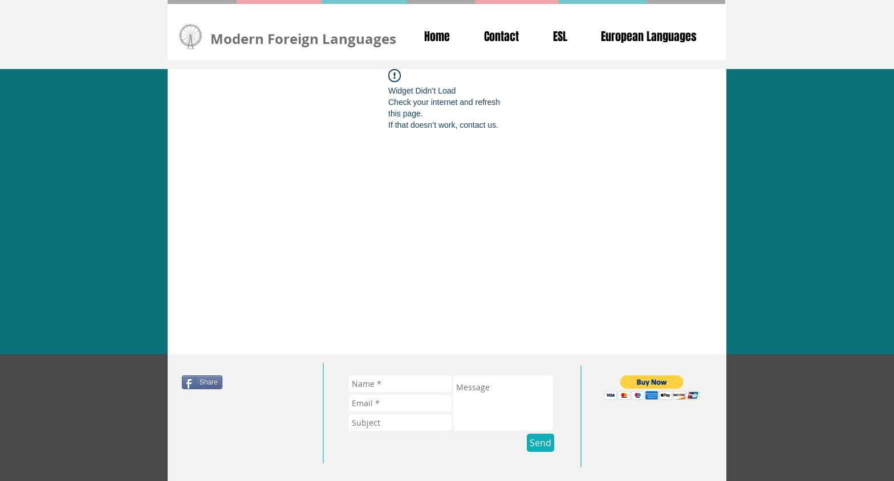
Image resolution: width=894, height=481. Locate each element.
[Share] (202, 382)
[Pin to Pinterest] (236, 434)
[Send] (540, 443)
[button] (652, 387)
